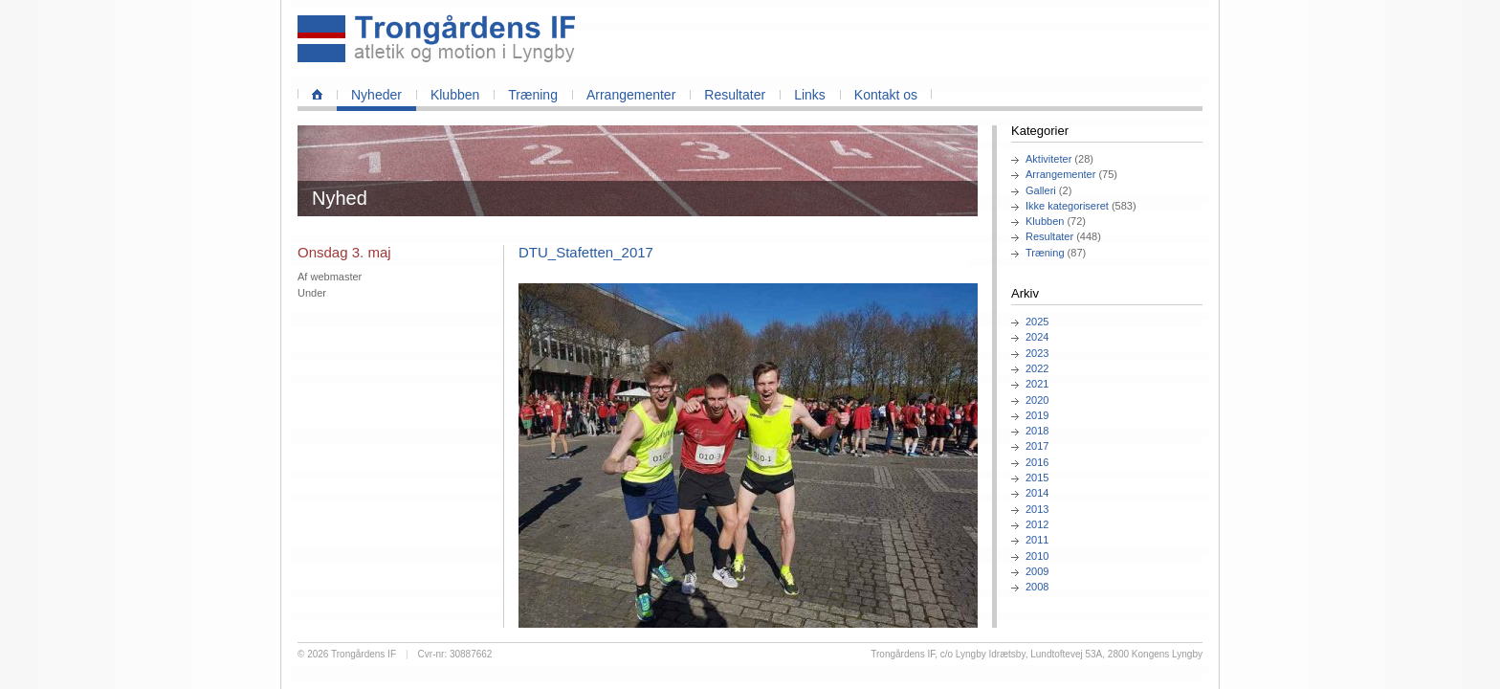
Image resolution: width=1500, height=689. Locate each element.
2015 (1037, 477)
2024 (1037, 337)
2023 (1037, 353)
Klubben (454, 94)
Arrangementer (630, 94)
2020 (1037, 400)
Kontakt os (885, 94)
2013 (1037, 509)
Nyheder (376, 94)
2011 (1037, 539)
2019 (1037, 415)
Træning (533, 94)
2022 (1037, 368)
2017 (1037, 446)
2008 (1037, 586)
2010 (1037, 556)
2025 (1037, 321)
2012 (1037, 524)
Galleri (1041, 190)
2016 (1037, 462)
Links (810, 94)
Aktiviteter (1048, 159)
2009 (1037, 571)
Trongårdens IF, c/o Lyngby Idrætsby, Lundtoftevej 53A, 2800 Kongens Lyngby (1036, 654)
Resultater (734, 94)
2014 (1037, 493)
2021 (1037, 383)
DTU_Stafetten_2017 (585, 252)
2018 (1037, 430)
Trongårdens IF (363, 654)
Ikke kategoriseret (1067, 205)
